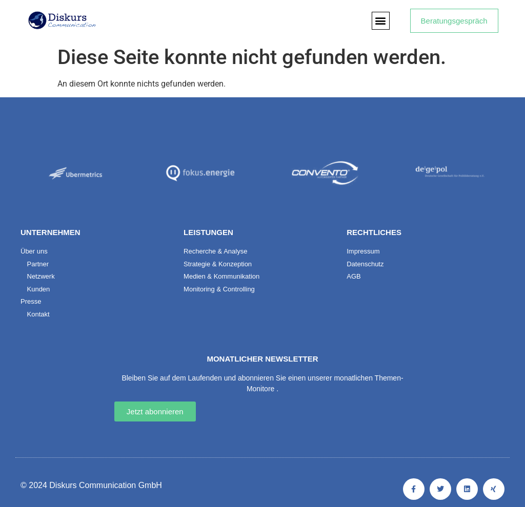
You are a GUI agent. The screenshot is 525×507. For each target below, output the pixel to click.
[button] (381, 21)
